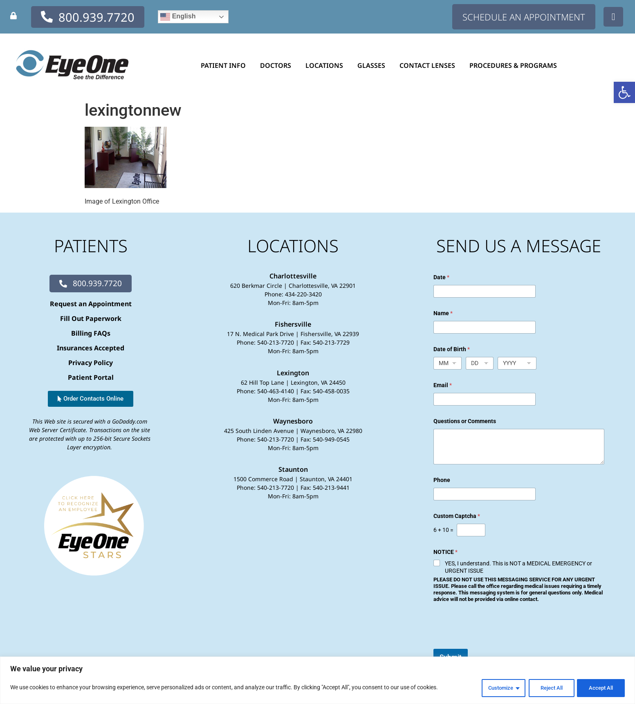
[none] (13, 15)
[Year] (517, 363)
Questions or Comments (464, 421)
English (177, 17)
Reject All (547, 688)
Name (443, 313)
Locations (326, 65)
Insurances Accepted (90, 347)
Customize (493, 688)
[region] (317, 681)
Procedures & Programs (515, 65)
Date (441, 277)
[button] (624, 92)
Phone (441, 480)
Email (442, 385)
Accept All (600, 688)
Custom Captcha (456, 516)
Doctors (277, 65)
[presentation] (495, 643)
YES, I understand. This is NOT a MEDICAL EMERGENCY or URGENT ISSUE (518, 567)
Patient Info (225, 65)
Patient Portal (91, 377)
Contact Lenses (429, 65)
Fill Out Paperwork (90, 318)
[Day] (480, 363)
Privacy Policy (90, 362)
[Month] (447, 363)
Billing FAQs (90, 333)
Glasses (373, 65)
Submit (451, 657)
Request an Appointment (91, 303)
